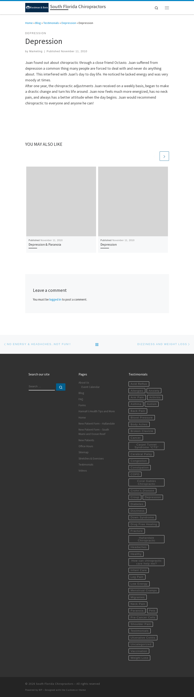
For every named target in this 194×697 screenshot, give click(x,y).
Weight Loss (139, 657)
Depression (68, 23)
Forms (82, 405)
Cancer (136, 437)
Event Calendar (90, 387)
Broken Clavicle (142, 431)
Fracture (137, 530)
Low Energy (139, 583)
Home (29, 23)
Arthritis (155, 397)
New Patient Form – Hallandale (97, 423)
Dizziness (138, 510)
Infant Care (139, 570)
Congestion (139, 460)
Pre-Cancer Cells (143, 617)
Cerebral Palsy (141, 454)
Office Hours (86, 446)
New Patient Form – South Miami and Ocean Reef (94, 432)
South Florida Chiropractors (54, 684)
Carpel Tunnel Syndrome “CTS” (147, 446)
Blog (38, 23)
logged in (55, 299)
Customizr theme (76, 689)
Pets (152, 610)
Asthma (136, 404)
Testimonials (51, 23)
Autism (152, 404)
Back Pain (138, 410)
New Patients (86, 440)
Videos (83, 470)
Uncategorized (141, 644)
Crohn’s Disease (142, 490)
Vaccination (139, 651)
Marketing (36, 51)
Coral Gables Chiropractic (146, 482)
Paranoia (137, 610)
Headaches (139, 547)
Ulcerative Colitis (143, 637)
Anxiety (154, 390)
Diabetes (137, 504)
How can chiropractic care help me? (146, 562)
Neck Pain (138, 603)
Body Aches (139, 424)
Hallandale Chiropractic (146, 539)
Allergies (137, 390)
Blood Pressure (142, 417)
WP (40, 689)
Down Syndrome (142, 517)
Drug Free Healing (144, 524)
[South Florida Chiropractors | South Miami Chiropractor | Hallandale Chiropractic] (37, 7)
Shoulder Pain (141, 624)
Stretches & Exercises (91, 458)
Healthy (136, 554)
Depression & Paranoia (45, 244)
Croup (135, 497)
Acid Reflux (139, 383)
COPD (135, 474)
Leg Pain (137, 576)
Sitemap (84, 452)
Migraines (138, 597)
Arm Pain (137, 397)
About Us (84, 382)
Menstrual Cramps (144, 590)
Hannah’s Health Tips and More (97, 411)
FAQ (81, 399)
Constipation (140, 467)
